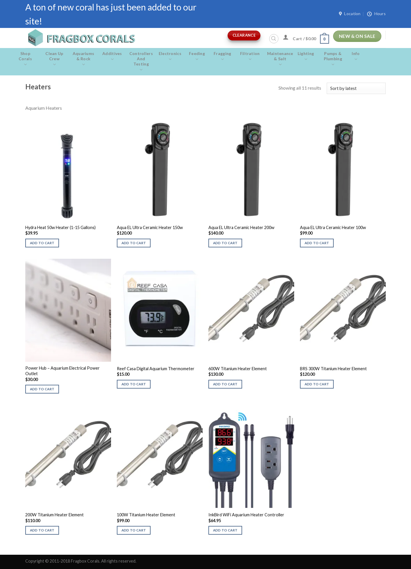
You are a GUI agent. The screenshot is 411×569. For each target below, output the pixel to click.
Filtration (250, 56)
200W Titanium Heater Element (54, 514)
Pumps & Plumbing (332, 59)
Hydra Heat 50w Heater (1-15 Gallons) (60, 227)
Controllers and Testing (141, 61)
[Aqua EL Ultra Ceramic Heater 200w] (251, 169)
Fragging (222, 56)
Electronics (170, 56)
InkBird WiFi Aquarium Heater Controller (246, 514)
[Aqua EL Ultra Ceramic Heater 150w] (160, 169)
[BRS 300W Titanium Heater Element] (343, 310)
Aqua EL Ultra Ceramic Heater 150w (150, 227)
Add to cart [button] (42, 243)
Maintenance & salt (280, 59)
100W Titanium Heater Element (146, 514)
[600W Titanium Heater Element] (251, 310)
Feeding (196, 56)
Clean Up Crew (54, 59)
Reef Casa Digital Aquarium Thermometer (155, 368)
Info (355, 56)
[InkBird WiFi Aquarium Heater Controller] (251, 456)
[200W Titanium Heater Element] (68, 456)
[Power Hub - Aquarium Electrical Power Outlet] (68, 310)
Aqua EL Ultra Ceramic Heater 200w (241, 227)
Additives (112, 56)
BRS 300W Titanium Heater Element (333, 368)
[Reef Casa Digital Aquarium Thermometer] (160, 310)
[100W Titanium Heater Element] (160, 456)
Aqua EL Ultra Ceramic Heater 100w (333, 227)
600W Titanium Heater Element (237, 368)
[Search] (273, 38)
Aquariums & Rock (83, 59)
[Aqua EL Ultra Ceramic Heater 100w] (343, 169)
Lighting (306, 56)
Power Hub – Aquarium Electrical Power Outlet (62, 371)
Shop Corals (25, 59)
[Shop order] (356, 88)
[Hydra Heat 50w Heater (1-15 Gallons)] (68, 169)
